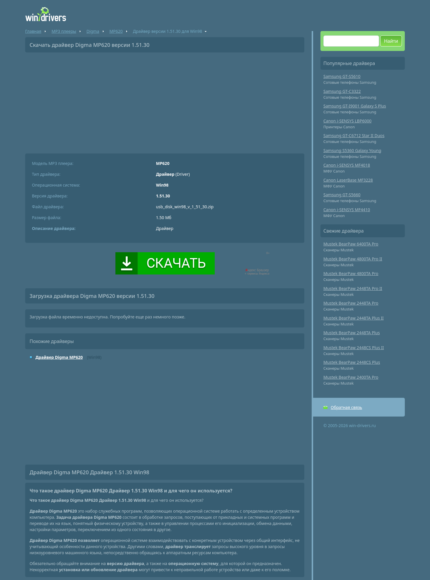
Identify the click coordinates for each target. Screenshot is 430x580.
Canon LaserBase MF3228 (348, 180)
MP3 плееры (64, 31)
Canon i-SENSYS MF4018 (346, 165)
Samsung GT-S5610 (342, 76)
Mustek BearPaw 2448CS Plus (351, 362)
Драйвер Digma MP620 (59, 357)
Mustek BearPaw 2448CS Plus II (353, 347)
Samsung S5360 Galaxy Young (352, 150)
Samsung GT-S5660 (342, 194)
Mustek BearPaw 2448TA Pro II (352, 288)
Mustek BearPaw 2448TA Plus (351, 332)
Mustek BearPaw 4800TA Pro (350, 273)
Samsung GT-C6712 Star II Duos (354, 135)
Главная (33, 31)
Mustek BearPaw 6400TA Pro (350, 244)
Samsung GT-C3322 (342, 91)
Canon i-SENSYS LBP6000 (347, 121)
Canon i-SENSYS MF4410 (346, 209)
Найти (391, 41)
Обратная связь (346, 407)
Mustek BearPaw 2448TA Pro (350, 303)
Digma (92, 31)
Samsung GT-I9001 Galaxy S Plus (354, 106)
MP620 (116, 31)
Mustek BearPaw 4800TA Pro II (352, 259)
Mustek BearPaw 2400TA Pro (350, 377)
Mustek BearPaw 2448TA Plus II (353, 318)
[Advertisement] (164, 101)
